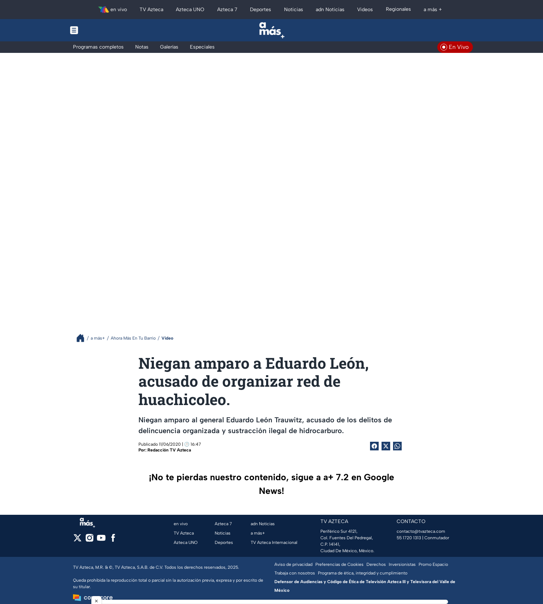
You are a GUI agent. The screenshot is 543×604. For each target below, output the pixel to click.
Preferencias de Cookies (339, 564)
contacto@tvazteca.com (421, 531)
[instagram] (89, 540)
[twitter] (77, 540)
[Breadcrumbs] (83, 337)
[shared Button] (397, 446)
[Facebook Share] (374, 446)
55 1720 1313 (409, 537)
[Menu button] (99, 30)
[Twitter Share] (386, 446)
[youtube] (101, 540)
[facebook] (113, 540)
